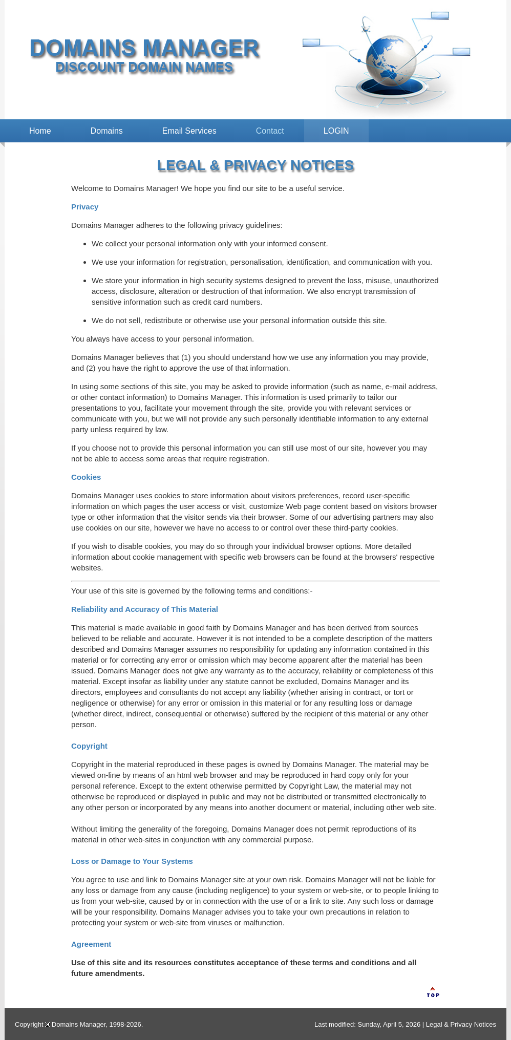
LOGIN (336, 130)
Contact (270, 130)
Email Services (189, 130)
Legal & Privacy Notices (461, 1024)
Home (40, 130)
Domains (107, 130)
